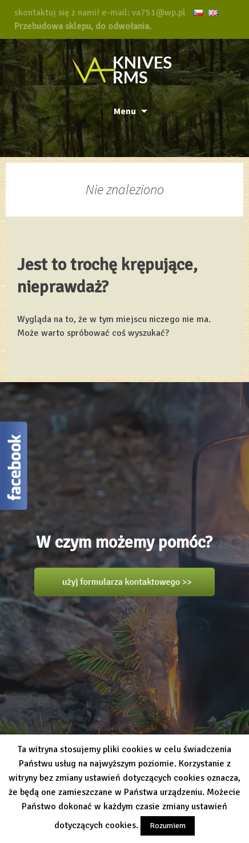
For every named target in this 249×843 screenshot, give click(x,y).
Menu (125, 111)
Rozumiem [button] (168, 825)
